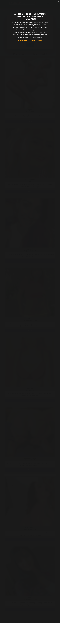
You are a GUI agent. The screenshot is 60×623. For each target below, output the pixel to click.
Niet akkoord (36, 41)
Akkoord (22, 40)
